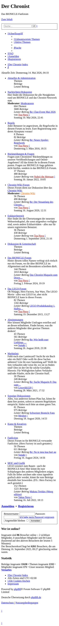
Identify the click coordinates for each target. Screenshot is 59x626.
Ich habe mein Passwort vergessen (37, 517)
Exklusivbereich (16, 215)
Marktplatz (13, 353)
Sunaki (21, 345)
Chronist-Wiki (15, 190)
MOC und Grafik (16, 463)
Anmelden (7, 506)
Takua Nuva (24, 497)
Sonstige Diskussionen (19, 395)
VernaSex (6, 570)
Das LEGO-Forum (17, 288)
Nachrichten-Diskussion (20, 92)
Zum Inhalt (7, 19)
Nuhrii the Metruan (43, 176)
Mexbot (22, 415)
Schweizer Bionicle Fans (42, 413)
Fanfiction (13, 437)
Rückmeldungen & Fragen (21, 154)
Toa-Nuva (23, 114)
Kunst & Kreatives (17, 424)
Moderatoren (27, 103)
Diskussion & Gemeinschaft (22, 244)
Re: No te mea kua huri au (43, 452)
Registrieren (26, 506)
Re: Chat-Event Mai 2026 (43, 112)
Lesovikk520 (24, 387)
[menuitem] (27, 39)
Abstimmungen (15, 319)
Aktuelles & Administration (22, 78)
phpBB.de (36, 597)
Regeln (11, 123)
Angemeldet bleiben (16, 520)
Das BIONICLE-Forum (19, 257)
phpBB (17, 589)
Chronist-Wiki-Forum (19, 185)
